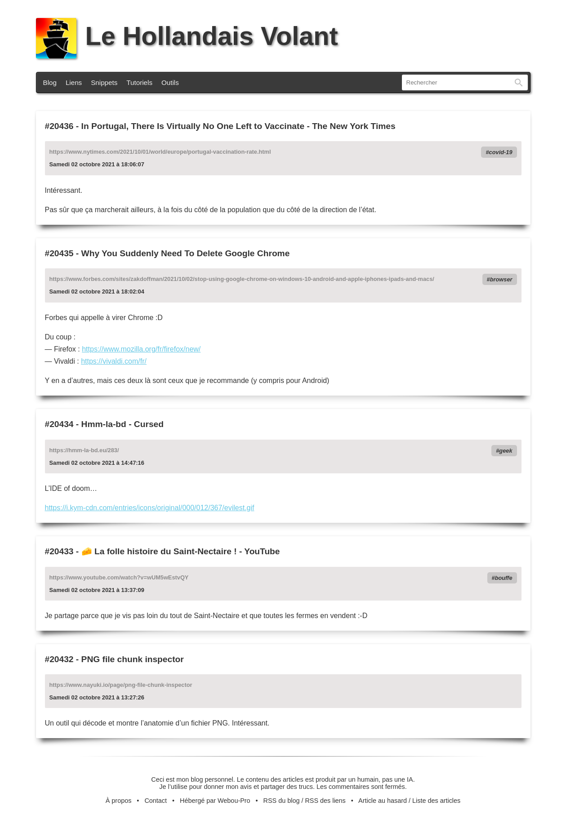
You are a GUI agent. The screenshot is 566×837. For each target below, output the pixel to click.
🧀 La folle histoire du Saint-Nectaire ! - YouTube (180, 551)
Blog (50, 82)
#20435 (59, 253)
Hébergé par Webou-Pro (215, 800)
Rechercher (519, 82)
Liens (74, 82)
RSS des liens (325, 800)
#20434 (59, 424)
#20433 (59, 551)
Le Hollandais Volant (187, 36)
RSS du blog (281, 800)
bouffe (504, 577)
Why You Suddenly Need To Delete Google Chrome (185, 253)
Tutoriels (139, 82)
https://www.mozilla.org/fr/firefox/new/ (141, 349)
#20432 (59, 659)
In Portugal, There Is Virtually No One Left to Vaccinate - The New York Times (238, 126)
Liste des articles (436, 800)
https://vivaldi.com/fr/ (114, 361)
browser (501, 279)
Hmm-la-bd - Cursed (122, 424)
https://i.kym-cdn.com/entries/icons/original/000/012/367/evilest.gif (149, 508)
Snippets (104, 82)
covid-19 (501, 152)
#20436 (59, 126)
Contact (155, 800)
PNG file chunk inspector (132, 659)
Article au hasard (382, 800)
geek (505, 450)
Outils (170, 82)
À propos (119, 800)
